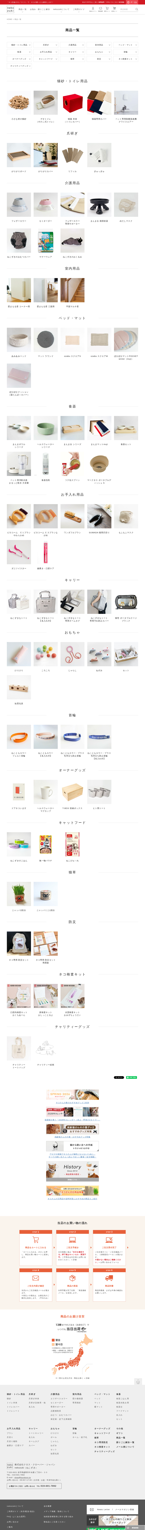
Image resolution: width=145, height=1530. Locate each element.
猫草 (72, 59)
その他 (119, 1428)
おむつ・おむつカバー (61, 1415)
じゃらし (55, 1441)
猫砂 (9, 1399)
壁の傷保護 (77, 1399)
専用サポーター (58, 1407)
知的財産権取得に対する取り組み (58, 1517)
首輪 (126, 52)
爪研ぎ (46, 45)
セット (119, 1419)
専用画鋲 (76, 1403)
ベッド (97, 1399)
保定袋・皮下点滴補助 (61, 1419)
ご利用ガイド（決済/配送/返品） (21, 1511)
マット (97, 1403)
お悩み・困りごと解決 (40, 9)
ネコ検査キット (126, 59)
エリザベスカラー (59, 1399)
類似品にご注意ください (54, 1522)
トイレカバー (13, 1407)
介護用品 (72, 45)
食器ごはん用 (122, 1399)
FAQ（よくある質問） (17, 1517)
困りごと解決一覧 (125, 1442)
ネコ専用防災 (101, 1442)
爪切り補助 (12, 1441)
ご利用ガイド (79, 9)
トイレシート (13, 1411)
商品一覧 (22, 9)
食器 (19, 52)
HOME (9, 19)
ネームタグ (34, 1441)
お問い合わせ (13, 1522)
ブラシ (10, 1433)
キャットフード (46, 59)
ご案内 (10, 1527)
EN (135, 2)
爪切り (10, 1437)
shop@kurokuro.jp (22, 1478)
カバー (32, 1445)
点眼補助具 (56, 1411)
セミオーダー (57, 1403)
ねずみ (54, 1445)
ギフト (119, 1433)
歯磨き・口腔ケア (15, 1445)
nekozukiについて (61, 9)
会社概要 (48, 1506)
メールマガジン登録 (115, 1509)
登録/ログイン (93, 9)
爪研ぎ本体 (34, 1399)
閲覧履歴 (100, 9)
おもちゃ (99, 52)
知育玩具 (55, 1454)
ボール (54, 1437)
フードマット (122, 1411)
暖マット (98, 1407)
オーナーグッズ (19, 59)
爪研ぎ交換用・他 (37, 1403)
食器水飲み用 (122, 1403)
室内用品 (99, 45)
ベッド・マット (126, 45)
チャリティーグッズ (19, 66)
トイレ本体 (12, 1403)
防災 (99, 59)
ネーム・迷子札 (79, 1437)
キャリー (72, 52)
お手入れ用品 (46, 52)
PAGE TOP (138, 1382)
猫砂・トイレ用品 (19, 45)
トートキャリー (36, 1433)
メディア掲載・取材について (56, 1511)
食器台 (119, 1407)
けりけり (55, 1433)
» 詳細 (74, 1260)
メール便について (125, 1447)
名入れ (32, 1407)
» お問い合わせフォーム (109, 1262)
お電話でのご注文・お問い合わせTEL (32, 1486)
